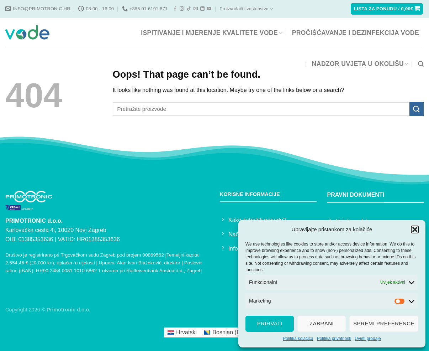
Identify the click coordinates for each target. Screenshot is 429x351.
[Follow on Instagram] (182, 8)
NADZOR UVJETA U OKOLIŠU (360, 63)
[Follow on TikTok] (189, 8)
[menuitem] (182, 332)
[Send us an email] (196, 8)
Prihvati (269, 323)
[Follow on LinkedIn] (202, 8)
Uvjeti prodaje (368, 338)
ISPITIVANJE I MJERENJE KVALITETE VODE (211, 32)
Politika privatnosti (334, 338)
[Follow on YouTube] (209, 8)
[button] (414, 229)
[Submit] (416, 109)
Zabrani (321, 323)
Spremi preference (383, 323)
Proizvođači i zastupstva (246, 8)
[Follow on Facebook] (175, 8)
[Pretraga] (421, 64)
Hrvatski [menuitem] (186, 332)
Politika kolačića (298, 338)
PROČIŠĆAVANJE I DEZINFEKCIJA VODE (355, 32)
